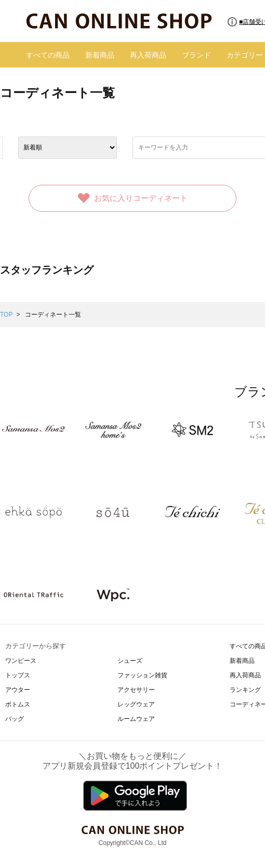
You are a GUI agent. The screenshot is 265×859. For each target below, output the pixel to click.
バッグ (14, 718)
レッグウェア (136, 704)
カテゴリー (245, 55)
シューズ (129, 660)
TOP (6, 314)
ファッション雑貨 (142, 675)
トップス (17, 675)
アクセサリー (136, 689)
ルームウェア (136, 718)
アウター (17, 689)
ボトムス (17, 704)
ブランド (196, 55)
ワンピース (20, 660)
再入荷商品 (148, 55)
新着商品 (99, 55)
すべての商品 (48, 55)
